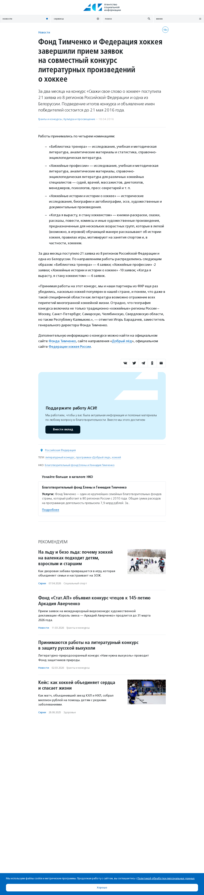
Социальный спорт (75, 583)
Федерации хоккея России (70, 347)
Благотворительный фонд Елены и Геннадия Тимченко (80, 465)
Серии (42, 583)
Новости (44, 32)
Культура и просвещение (79, 119)
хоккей (116, 457)
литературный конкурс (60, 457)
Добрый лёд (122, 341)
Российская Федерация (60, 450)
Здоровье (70, 712)
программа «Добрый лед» (93, 457)
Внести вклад (63, 429)
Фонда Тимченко (62, 341)
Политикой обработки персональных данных (166, 878)
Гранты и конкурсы (50, 119)
